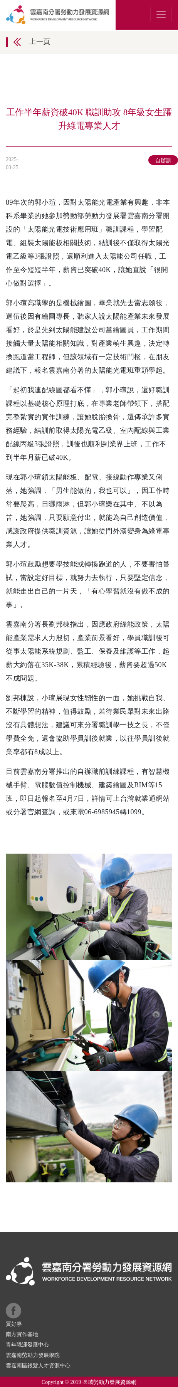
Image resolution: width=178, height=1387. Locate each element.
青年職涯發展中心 (27, 1345)
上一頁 (39, 41)
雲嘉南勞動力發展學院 (33, 1355)
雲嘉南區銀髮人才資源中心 (38, 1366)
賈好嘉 (14, 1324)
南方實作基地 (22, 1334)
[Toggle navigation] (161, 14)
